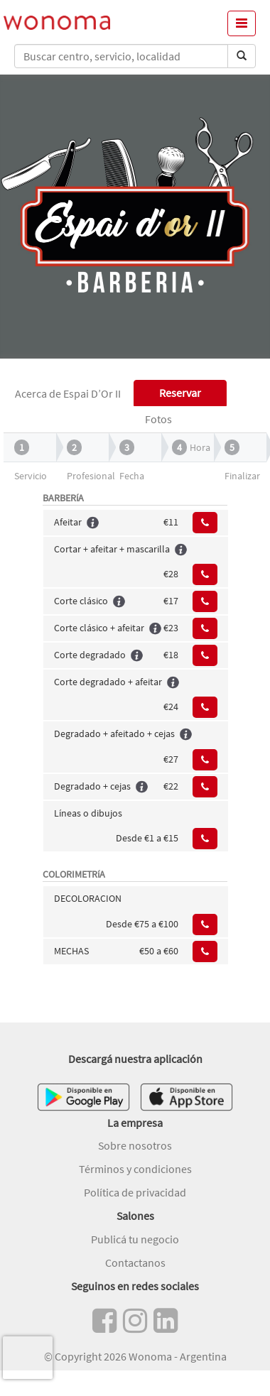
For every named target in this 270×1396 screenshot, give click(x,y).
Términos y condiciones (135, 1169)
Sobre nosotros (135, 1145)
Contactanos (135, 1262)
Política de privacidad (135, 1192)
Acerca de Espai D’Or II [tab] (68, 393)
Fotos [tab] (158, 419)
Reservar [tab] (180, 393)
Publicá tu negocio (135, 1239)
